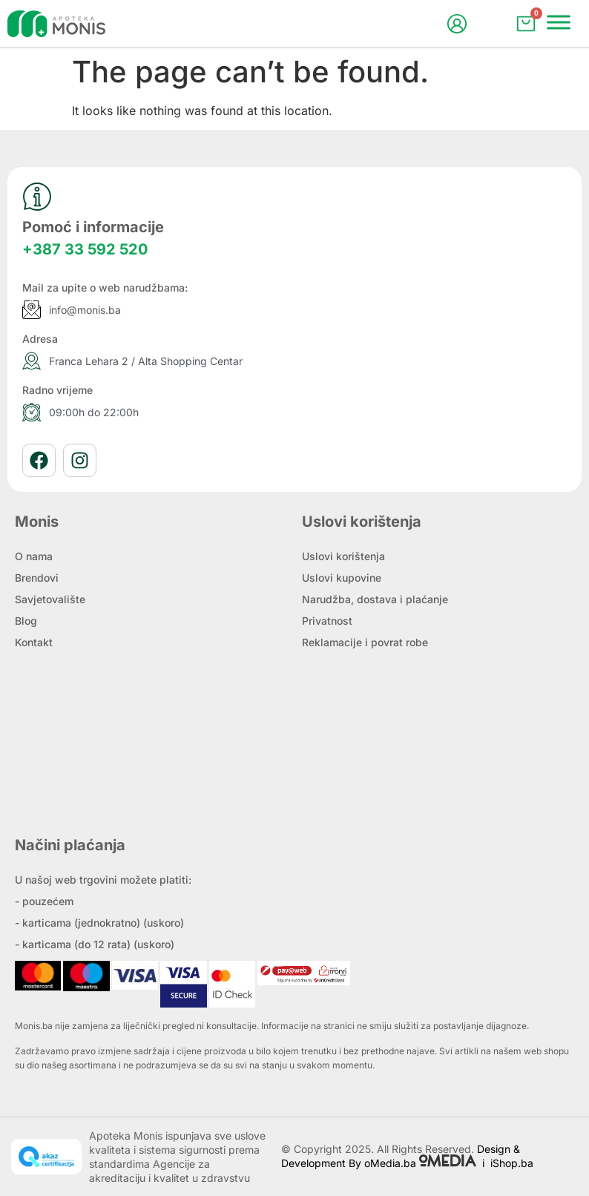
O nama (34, 556)
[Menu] (558, 22)
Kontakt (34, 642)
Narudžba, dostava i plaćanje (375, 599)
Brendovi (37, 577)
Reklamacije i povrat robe (365, 642)
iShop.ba (511, 1163)
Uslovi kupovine (341, 577)
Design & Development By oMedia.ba (400, 1156)
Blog (26, 620)
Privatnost (327, 620)
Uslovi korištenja (343, 556)
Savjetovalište (50, 599)
